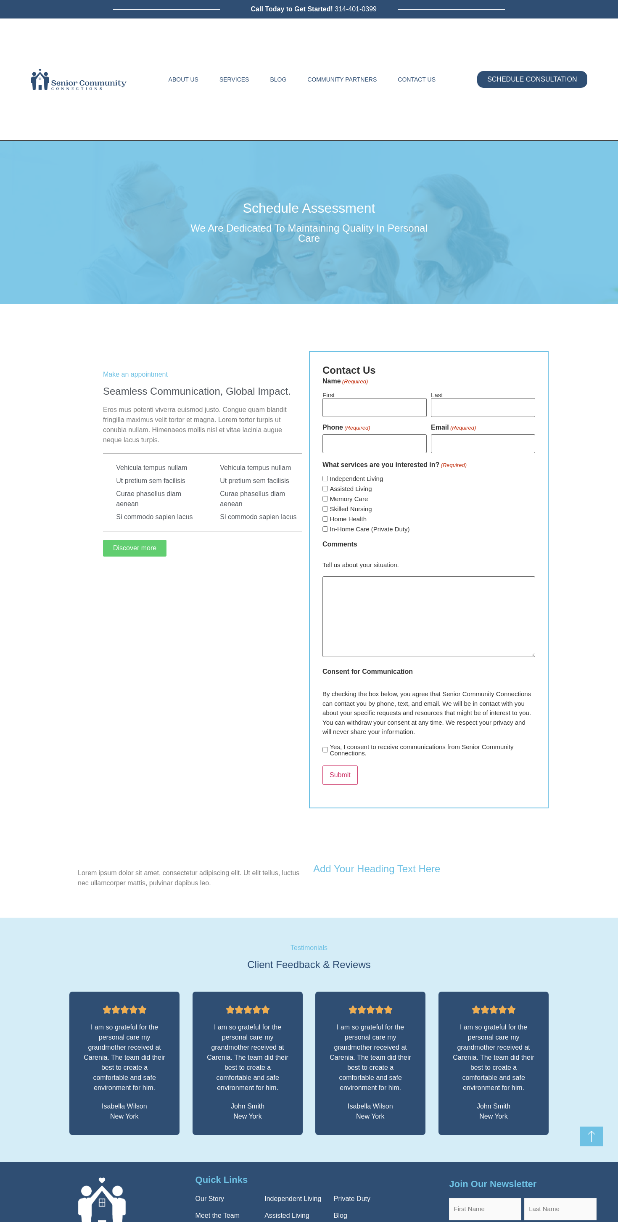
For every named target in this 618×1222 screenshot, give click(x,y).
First (328, 394)
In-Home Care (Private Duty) (369, 526)
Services (234, 79)
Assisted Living (351, 485)
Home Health (348, 515)
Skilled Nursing (351, 505)
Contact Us (417, 79)
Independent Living (356, 475)
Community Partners (342, 79)
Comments (339, 540)
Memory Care (349, 495)
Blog (278, 79)
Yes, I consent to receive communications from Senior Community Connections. (421, 746)
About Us (183, 79)
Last (437, 394)
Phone (346, 425)
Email (453, 425)
